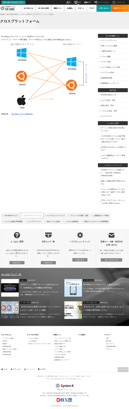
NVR (87, 2)
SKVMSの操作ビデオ (108, 95)
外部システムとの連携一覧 (62, 341)
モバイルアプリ (106, 116)
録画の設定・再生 (107, 105)
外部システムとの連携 (109, 46)
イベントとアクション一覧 (62, 338)
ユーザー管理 (106, 62)
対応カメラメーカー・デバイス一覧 (39, 344)
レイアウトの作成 (107, 72)
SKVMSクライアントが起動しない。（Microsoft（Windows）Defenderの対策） (112, 172)
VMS (77, 2)
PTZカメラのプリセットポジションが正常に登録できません (113, 201)
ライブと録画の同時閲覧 (14, 221)
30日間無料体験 (111, 346)
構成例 (5, 344)
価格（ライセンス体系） (10, 349)
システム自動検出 (72, 221)
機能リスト (58, 8)
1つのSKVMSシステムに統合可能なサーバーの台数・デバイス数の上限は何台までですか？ (113, 139)
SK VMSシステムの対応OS (21, 114)
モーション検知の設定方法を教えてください (113, 129)
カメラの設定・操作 (108, 100)
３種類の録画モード (108, 51)
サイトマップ (31, 369)
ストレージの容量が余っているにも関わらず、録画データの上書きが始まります (113, 192)
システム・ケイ (118, 2)
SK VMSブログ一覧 (11, 274)
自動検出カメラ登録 (101, 215)
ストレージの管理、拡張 (79, 215)
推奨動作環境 (7, 352)
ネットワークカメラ (101, 2)
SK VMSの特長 (43, 8)
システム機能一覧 (59, 346)
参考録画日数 (7, 346)
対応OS (5, 341)
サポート (81, 8)
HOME (6, 369)
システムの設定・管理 (109, 111)
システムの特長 (33, 338)
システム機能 (106, 56)
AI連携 (70, 8)
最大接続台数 (7, 354)
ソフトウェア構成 (8, 338)
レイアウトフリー (34, 221)
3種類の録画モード (60, 344)
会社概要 (43, 369)
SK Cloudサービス (11, 215)
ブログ (91, 8)
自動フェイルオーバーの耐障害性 (96, 221)
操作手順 (108, 341)
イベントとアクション (109, 40)
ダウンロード (110, 344)
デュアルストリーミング (56, 215)
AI (68, 2)
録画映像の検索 (106, 78)
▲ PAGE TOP (123, 369)
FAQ (107, 338)
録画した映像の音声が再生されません (113, 182)
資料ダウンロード (120, 8)
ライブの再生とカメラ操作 (110, 67)
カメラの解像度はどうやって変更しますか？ (113, 156)
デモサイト (109, 349)
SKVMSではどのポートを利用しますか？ (113, 148)
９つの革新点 (32, 341)
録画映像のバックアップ (110, 83)
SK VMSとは (28, 8)
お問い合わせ (104, 8)
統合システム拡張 (53, 221)
